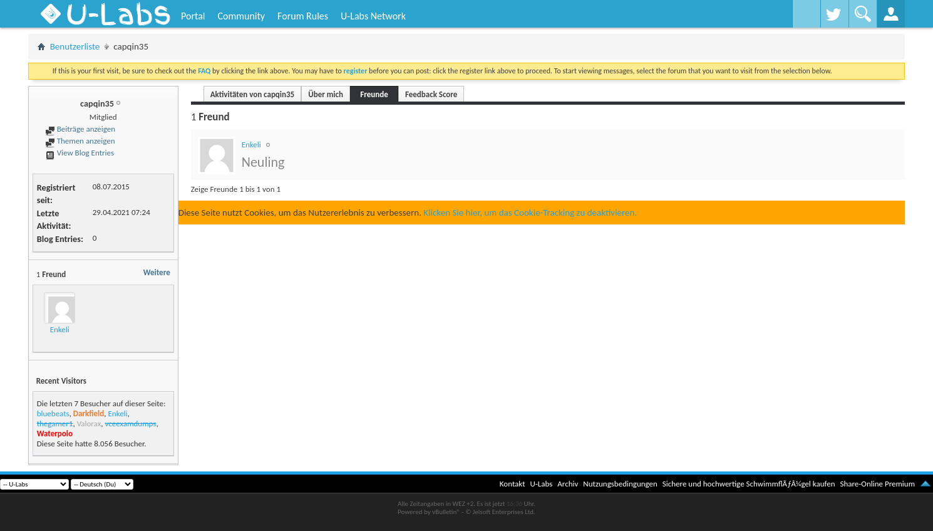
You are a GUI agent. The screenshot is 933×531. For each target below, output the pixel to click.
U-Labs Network (373, 16)
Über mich (325, 94)
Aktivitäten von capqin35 (252, 94)
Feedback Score (431, 94)
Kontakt (512, 483)
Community (241, 16)
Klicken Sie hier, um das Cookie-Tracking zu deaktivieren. (530, 212)
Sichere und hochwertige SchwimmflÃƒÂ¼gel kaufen (748, 483)
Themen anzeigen (80, 140)
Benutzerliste (75, 46)
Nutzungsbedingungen (620, 483)
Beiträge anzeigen (80, 129)
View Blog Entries (79, 152)
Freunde (374, 94)
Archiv (567, 483)
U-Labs (541, 483)
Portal (193, 16)
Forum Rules (302, 16)
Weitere (156, 272)
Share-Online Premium (877, 483)
